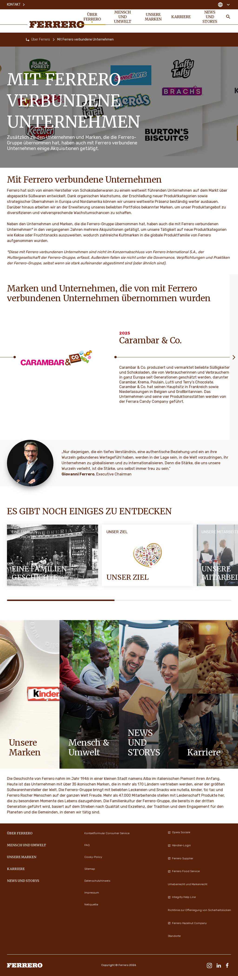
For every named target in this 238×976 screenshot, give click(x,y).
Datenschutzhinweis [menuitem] (97, 880)
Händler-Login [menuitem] (179, 845)
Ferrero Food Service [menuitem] (184, 871)
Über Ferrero (40, 39)
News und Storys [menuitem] (209, 17)
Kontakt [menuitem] (16, 5)
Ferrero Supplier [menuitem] (180, 858)
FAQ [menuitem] (87, 845)
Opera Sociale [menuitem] (179, 832)
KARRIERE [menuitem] (181, 16)
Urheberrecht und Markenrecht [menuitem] (187, 884)
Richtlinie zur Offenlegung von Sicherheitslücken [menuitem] (199, 910)
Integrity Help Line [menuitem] (182, 897)
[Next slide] (234, 357)
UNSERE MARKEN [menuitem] (153, 16)
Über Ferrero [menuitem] (92, 16)
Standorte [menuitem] (174, 936)
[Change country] (223, 4)
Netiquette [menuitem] (91, 904)
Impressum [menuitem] (91, 892)
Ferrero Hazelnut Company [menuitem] (187, 923)
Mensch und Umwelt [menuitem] (122, 17)
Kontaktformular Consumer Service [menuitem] (106, 833)
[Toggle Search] (228, 17)
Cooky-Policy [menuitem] (93, 857)
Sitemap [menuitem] (89, 868)
